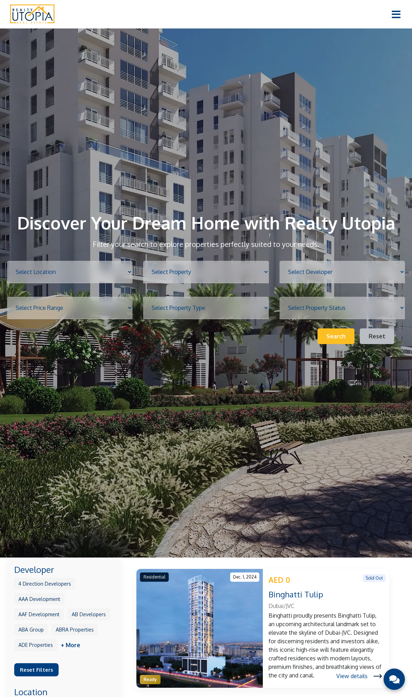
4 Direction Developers (44, 584)
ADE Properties (35, 645)
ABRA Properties (75, 630)
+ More (70, 645)
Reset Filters (36, 669)
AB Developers (89, 614)
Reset (377, 336)
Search (336, 336)
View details (359, 676)
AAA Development (39, 599)
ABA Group (31, 630)
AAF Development (39, 614)
